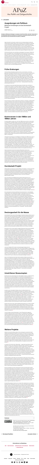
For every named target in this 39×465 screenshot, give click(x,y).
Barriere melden (32, 458)
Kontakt (25, 458)
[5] (28, 253)
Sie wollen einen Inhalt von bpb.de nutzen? (20, 430)
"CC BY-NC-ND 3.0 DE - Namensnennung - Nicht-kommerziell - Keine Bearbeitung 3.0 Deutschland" (23, 421)
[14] (30, 411)
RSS (22, 458)
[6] (30, 254)
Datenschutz (10, 458)
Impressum (5, 458)
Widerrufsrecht (31, 445)
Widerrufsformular (19, 447)
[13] (27, 397)
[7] (21, 294)
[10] (32, 324)
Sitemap (14, 458)
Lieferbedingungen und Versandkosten (21, 445)
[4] (18, 238)
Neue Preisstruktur (11, 445)
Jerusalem (6, 19)
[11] (7, 342)
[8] (12, 310)
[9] (22, 322)
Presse (28, 458)
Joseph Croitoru (8, 29)
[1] (32, 159)
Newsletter (18, 458)
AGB (5, 445)
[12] (19, 380)
